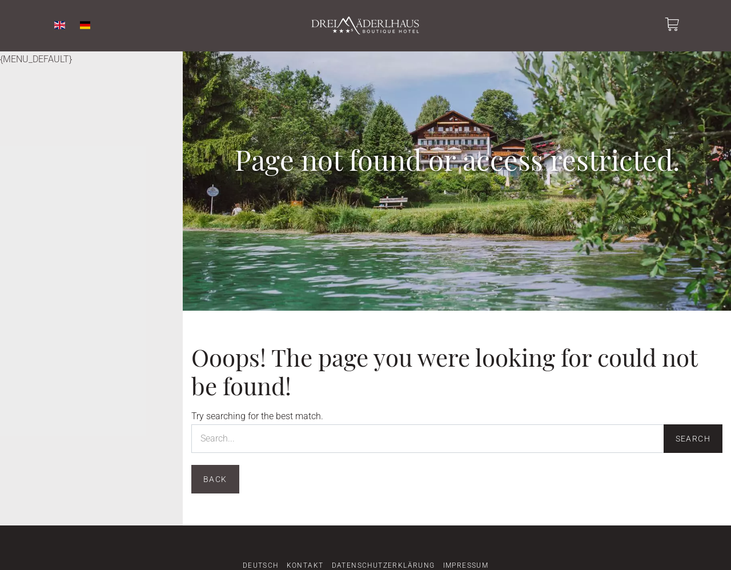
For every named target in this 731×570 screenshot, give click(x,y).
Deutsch (261, 565)
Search (693, 438)
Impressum (466, 565)
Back (215, 479)
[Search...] (427, 438)
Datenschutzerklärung (383, 565)
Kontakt (305, 565)
